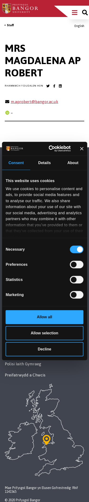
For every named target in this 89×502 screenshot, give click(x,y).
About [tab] (72, 163)
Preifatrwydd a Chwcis (25, 375)
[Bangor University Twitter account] (48, 86)
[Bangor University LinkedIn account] (60, 86)
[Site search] (85, 12)
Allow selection (44, 333)
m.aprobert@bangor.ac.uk (34, 101)
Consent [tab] (16, 163)
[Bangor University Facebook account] (54, 86)
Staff (10, 25)
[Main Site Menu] (75, 12)
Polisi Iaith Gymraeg (23, 364)
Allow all (44, 317)
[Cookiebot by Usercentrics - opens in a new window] (52, 148)
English (79, 25)
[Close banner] (81, 148)
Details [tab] (44, 163)
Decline (44, 349)
